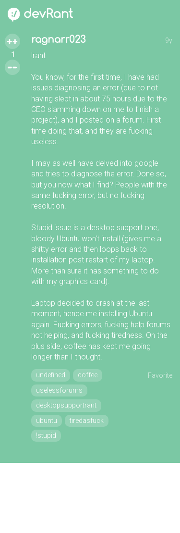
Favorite (160, 375)
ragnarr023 (58, 39)
